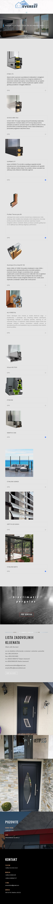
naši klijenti (11, 673)
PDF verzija (26, 614)
